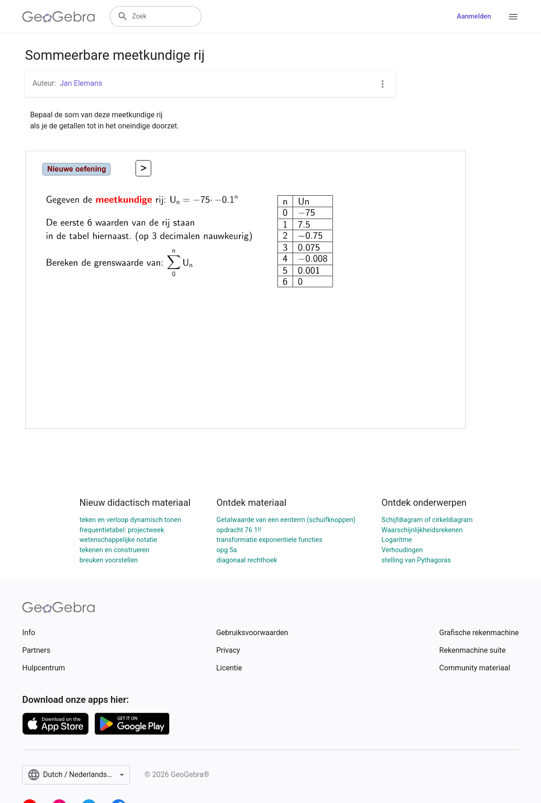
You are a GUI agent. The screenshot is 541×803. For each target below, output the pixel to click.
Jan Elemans (81, 83)
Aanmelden (474, 16)
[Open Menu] (513, 16)
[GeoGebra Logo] (58, 16)
